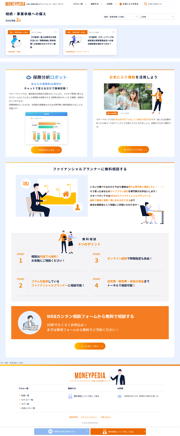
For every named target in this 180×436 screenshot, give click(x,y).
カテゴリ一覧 (27, 399)
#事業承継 (11, 52)
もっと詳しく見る (90, 346)
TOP (1, 363)
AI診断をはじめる (46, 150)
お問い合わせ (106, 417)
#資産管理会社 (71, 52)
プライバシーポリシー (89, 417)
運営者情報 (73, 417)
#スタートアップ (83, 52)
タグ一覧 (25, 403)
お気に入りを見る (131, 3)
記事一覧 (25, 395)
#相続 (18, 52)
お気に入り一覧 (28, 408)
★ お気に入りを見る (133, 149)
